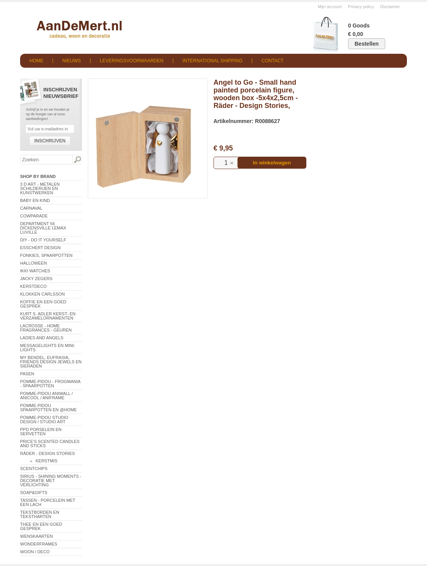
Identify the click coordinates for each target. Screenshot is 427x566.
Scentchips (34, 468)
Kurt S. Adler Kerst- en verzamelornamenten (47, 315)
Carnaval (31, 208)
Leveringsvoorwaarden (132, 60)
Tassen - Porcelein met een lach (47, 502)
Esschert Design (40, 247)
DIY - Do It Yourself (43, 240)
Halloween (33, 263)
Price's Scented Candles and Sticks (50, 443)
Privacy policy (361, 6)
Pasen (27, 373)
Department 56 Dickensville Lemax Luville (43, 227)
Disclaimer (390, 6)
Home (36, 60)
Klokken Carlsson (42, 294)
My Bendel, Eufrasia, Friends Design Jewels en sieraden (51, 361)
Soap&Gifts (33, 492)
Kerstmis (46, 460)
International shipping (213, 60)
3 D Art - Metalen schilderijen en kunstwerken (40, 188)
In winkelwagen (272, 163)
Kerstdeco (33, 286)
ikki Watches (35, 270)
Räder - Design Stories (47, 453)
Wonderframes (38, 544)
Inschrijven (50, 141)
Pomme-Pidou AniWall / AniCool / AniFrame (46, 395)
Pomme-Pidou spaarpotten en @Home (48, 407)
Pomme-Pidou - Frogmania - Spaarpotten (50, 383)
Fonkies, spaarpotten (46, 255)
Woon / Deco (35, 551)
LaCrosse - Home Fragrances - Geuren (46, 327)
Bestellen (367, 44)
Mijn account (330, 6)
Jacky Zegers (36, 278)
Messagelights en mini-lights (47, 347)
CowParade (34, 216)
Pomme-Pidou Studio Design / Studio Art (44, 419)
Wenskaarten (36, 536)
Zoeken (77, 159)
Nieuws (71, 60)
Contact (272, 60)
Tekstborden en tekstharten (39, 514)
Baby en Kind (35, 200)
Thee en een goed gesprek (41, 526)
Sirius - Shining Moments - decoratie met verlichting (50, 480)
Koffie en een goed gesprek (43, 303)
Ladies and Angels (41, 337)
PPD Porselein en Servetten (40, 431)
